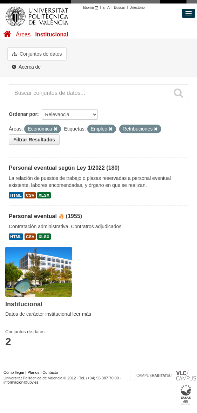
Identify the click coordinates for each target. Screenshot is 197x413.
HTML (16, 195)
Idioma (91, 7)
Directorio (137, 7)
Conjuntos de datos (37, 54)
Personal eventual (33, 216)
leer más (81, 314)
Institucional (51, 34)
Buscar (119, 7)
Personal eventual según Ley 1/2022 (57, 168)
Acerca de (26, 67)
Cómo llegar (14, 372)
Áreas (23, 34)
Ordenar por (23, 114)
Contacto (50, 372)
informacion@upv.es (21, 382)
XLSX (44, 195)
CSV (30, 195)
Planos (34, 372)
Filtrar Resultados (34, 139)
